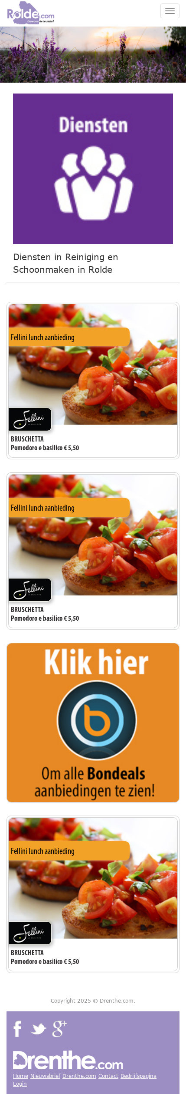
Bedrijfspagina (139, 1076)
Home (20, 1076)
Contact (108, 1076)
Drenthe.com (79, 1076)
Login (20, 1084)
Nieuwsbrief (45, 1076)
